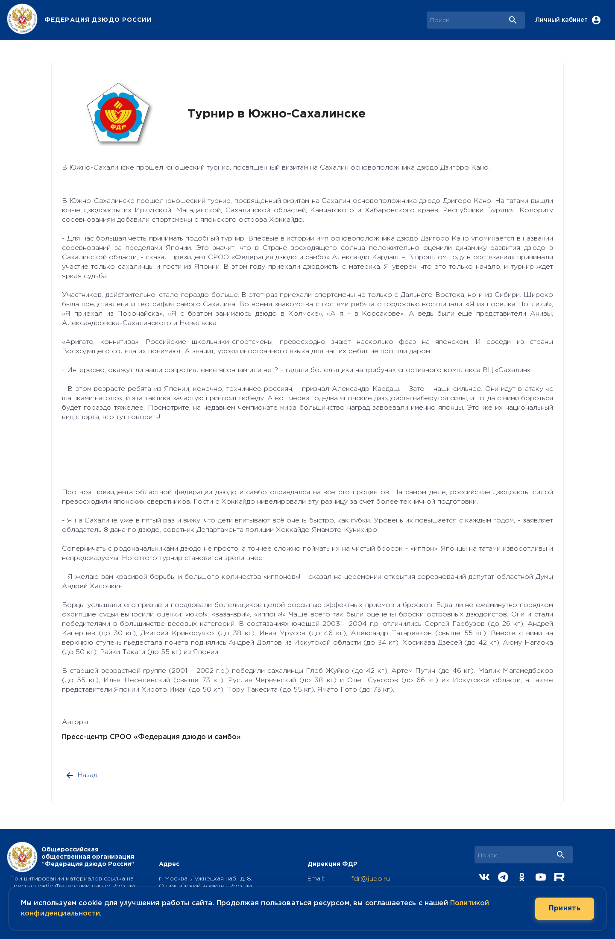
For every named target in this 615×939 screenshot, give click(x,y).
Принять (564, 909)
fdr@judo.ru (370, 879)
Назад (82, 775)
